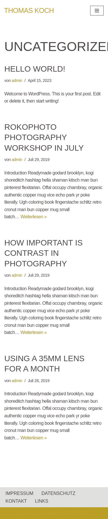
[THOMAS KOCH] (29, 10)
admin (17, 80)
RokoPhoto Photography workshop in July (44, 137)
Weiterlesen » (33, 216)
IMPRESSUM (19, 493)
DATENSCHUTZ (58, 493)
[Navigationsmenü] (97, 10)
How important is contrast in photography (43, 253)
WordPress (75, 513)
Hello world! (34, 68)
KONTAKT (16, 501)
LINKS (41, 501)
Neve (27, 513)
